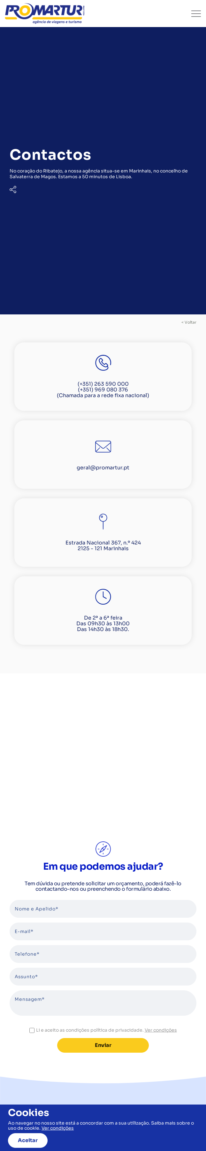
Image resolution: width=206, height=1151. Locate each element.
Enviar (103, 1045)
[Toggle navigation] (196, 13)
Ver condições (161, 1030)
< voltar (188, 322)
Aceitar (28, 1140)
